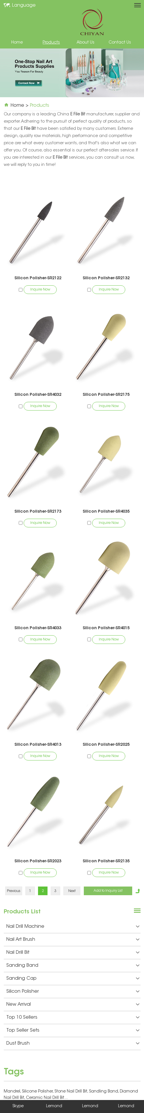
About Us (85, 43)
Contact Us (120, 43)
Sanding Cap (72, 978)
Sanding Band (72, 965)
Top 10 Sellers (72, 1017)
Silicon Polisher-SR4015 (106, 628)
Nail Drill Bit (72, 952)
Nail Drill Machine (72, 926)
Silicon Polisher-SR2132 (106, 278)
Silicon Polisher (72, 991)
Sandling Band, (104, 1092)
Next (71, 891)
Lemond (54, 1106)
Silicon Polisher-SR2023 (37, 861)
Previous (13, 891)
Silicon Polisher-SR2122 (37, 278)
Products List (22, 912)
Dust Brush (72, 1043)
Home (17, 43)
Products (51, 43)
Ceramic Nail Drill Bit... (47, 1098)
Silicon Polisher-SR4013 (37, 745)
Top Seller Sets (72, 1030)
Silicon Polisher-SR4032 (37, 395)
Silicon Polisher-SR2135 (106, 861)
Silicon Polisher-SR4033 (37, 628)
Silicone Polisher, (38, 1092)
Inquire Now (40, 289)
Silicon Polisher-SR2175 (106, 395)
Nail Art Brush (72, 939)
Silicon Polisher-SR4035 (106, 512)
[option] (72, 72)
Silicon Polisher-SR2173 (37, 512)
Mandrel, (13, 1092)
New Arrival (72, 1004)
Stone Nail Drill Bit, (71, 1092)
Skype (18, 1106)
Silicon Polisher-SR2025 (106, 745)
